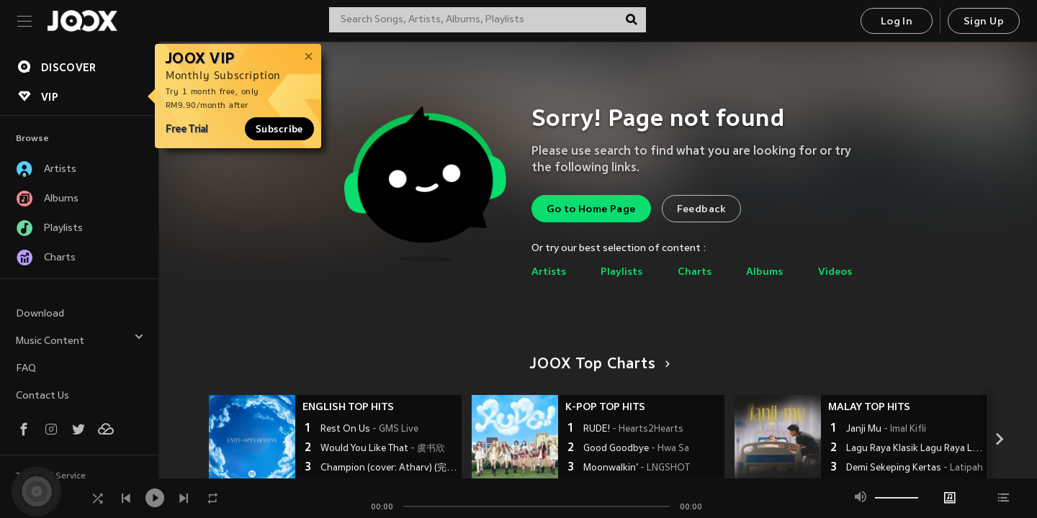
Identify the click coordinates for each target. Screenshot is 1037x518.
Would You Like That (382, 449)
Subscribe (279, 129)
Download (40, 314)
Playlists (621, 272)
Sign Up (984, 22)
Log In (896, 22)
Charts (694, 272)
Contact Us (42, 396)
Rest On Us (369, 429)
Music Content (80, 339)
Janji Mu (886, 429)
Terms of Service (51, 476)
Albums (764, 272)
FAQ (26, 368)
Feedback (701, 209)
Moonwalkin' (636, 468)
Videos (835, 272)
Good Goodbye (636, 449)
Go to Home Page (591, 209)
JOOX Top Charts (597, 365)
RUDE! (633, 429)
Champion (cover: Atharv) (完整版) (389, 468)
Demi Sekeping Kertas (914, 468)
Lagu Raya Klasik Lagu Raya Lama (915, 449)
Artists (548, 272)
